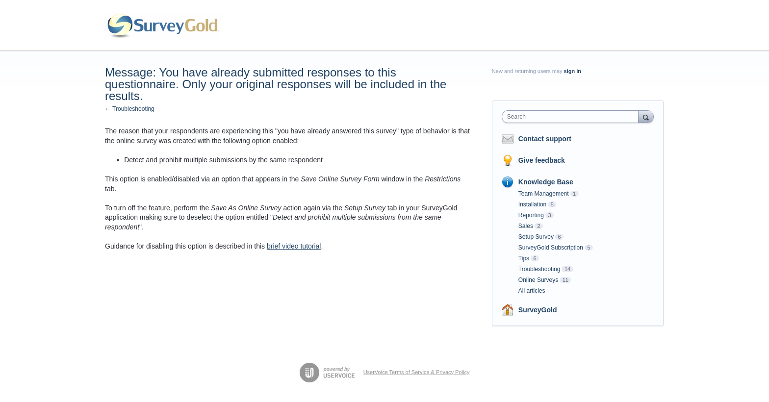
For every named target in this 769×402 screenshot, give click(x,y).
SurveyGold (537, 310)
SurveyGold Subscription (550, 247)
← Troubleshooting (129, 108)
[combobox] (573, 116)
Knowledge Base (545, 182)
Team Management (543, 193)
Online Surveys (538, 279)
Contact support (544, 138)
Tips (523, 258)
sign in (572, 71)
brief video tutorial (294, 246)
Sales (525, 226)
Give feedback (541, 160)
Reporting (531, 215)
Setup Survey (536, 236)
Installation (532, 204)
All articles (531, 290)
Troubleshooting (539, 269)
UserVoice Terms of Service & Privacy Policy (416, 372)
